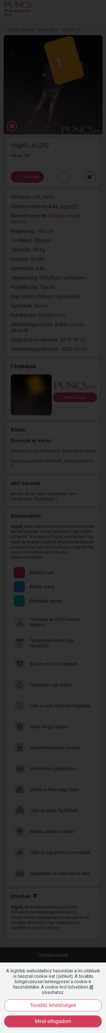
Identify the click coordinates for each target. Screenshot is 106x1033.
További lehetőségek (53, 1005)
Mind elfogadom (53, 1021)
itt (91, 987)
